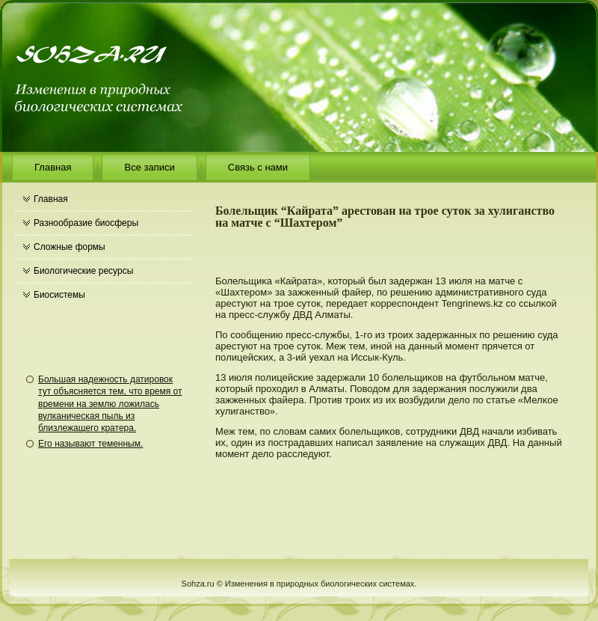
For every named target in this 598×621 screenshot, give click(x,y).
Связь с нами (258, 167)
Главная (52, 167)
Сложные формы (69, 247)
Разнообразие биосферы (86, 223)
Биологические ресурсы (83, 271)
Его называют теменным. (90, 443)
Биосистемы (59, 295)
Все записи (149, 167)
